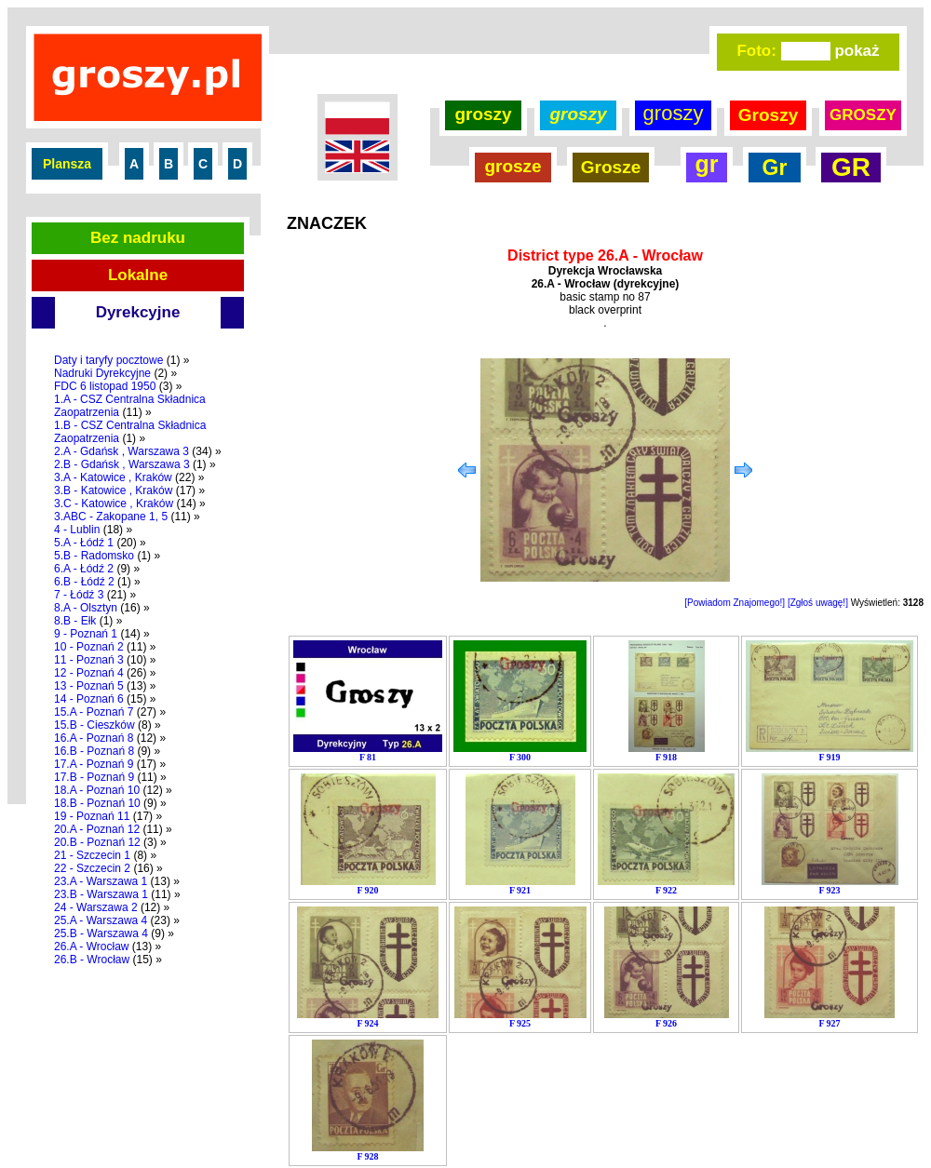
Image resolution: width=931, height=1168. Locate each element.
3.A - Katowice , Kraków (113, 477)
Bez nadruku (137, 238)
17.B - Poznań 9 (94, 777)
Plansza (67, 163)
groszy (482, 114)
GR (850, 167)
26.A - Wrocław (91, 946)
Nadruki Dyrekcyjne (102, 373)
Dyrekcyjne (138, 312)
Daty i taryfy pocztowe (108, 360)
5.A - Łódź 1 (84, 542)
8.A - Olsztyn (85, 607)
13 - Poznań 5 (89, 685)
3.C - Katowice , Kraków (113, 503)
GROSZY (863, 115)
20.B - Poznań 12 (97, 842)
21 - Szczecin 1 (92, 855)
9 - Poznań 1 (85, 633)
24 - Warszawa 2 (96, 907)
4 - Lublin (77, 529)
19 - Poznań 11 (91, 816)
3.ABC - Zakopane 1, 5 (111, 516)
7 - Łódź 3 (78, 594)
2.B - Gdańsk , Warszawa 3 (122, 464)
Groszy (768, 115)
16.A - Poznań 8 (93, 738)
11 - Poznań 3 (89, 659)
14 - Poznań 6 (89, 698)
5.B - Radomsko (94, 555)
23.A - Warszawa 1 (100, 881)
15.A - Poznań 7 (93, 711)
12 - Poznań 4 (89, 672)
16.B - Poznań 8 (94, 751)
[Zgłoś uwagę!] (818, 602)
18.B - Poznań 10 (97, 803)
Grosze (611, 167)
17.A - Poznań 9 (93, 764)
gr (707, 164)
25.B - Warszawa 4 (101, 933)
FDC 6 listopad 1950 (104, 386)
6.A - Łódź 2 (84, 568)
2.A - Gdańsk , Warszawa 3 (121, 451)
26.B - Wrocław (91, 959)
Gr (775, 167)
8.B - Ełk (75, 620)
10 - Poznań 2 (89, 646)
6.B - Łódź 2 (84, 581)
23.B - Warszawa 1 (101, 894)
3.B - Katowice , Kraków (113, 490)
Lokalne (138, 275)
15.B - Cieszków (94, 725)
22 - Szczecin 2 (92, 868)
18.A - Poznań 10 (97, 790)
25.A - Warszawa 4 (100, 920)
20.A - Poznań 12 (97, 829)
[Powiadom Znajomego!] (734, 602)
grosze (512, 166)
